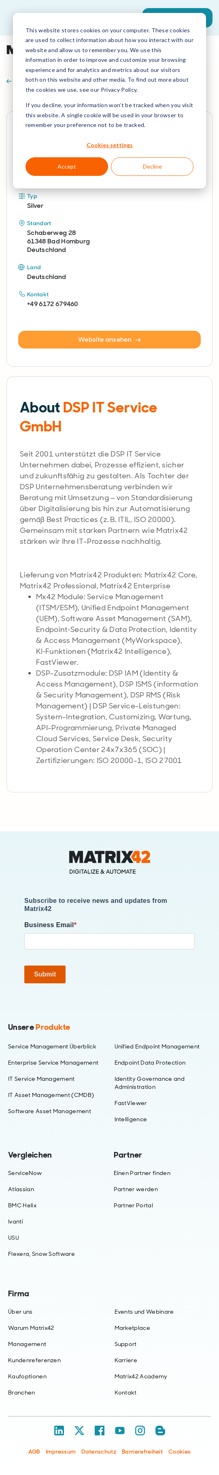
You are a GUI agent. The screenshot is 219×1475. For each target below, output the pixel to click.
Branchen (21, 1392)
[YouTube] (120, 1430)
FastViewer (131, 1103)
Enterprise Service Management (53, 1062)
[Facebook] (99, 1430)
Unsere (39, 1027)
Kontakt (126, 1392)
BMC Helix (22, 1205)
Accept (66, 166)
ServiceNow (25, 1173)
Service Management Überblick (52, 1046)
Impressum (61, 1451)
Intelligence (131, 1119)
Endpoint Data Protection (150, 1062)
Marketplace (133, 1327)
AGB (34, 1451)
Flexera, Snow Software (41, 1253)
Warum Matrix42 (31, 1327)
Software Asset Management (49, 1111)
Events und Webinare (144, 1311)
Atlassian (21, 1189)
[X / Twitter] (79, 1430)
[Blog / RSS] (160, 1430)
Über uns (20, 1311)
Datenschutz (98, 1451)
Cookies (179, 1451)
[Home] (109, 862)
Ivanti (15, 1221)
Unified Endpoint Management (157, 1046)
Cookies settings (110, 145)
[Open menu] (206, 50)
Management (27, 1344)
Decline (152, 166)
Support (126, 1344)
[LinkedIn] (59, 1430)
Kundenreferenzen (34, 1360)
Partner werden (136, 1189)
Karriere (126, 1360)
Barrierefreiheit (142, 1451)
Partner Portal (133, 1205)
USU (13, 1237)
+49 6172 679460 (52, 304)
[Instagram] (140, 1430)
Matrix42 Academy (141, 1376)
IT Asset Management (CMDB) (51, 1095)
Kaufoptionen (27, 1376)
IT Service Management (41, 1078)
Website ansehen (109, 339)
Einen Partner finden (142, 1173)
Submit (45, 974)
